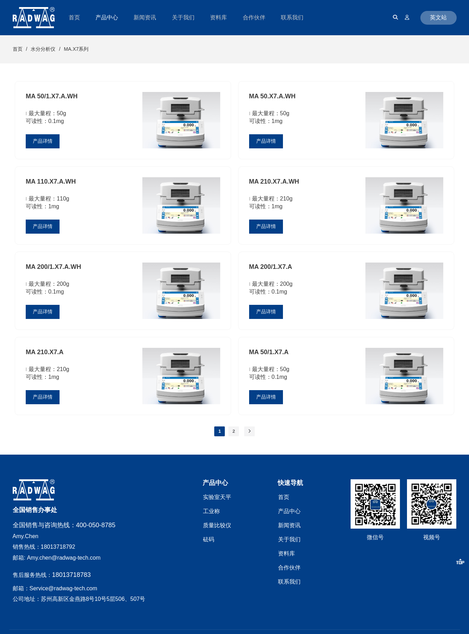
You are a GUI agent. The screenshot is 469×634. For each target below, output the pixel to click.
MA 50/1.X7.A (269, 352)
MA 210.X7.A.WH (274, 181)
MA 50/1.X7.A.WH (52, 96)
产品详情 (43, 141)
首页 (18, 49)
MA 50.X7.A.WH (272, 96)
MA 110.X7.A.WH (51, 181)
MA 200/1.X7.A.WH (53, 266)
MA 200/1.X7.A (270, 266)
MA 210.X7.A (44, 352)
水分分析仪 (43, 49)
